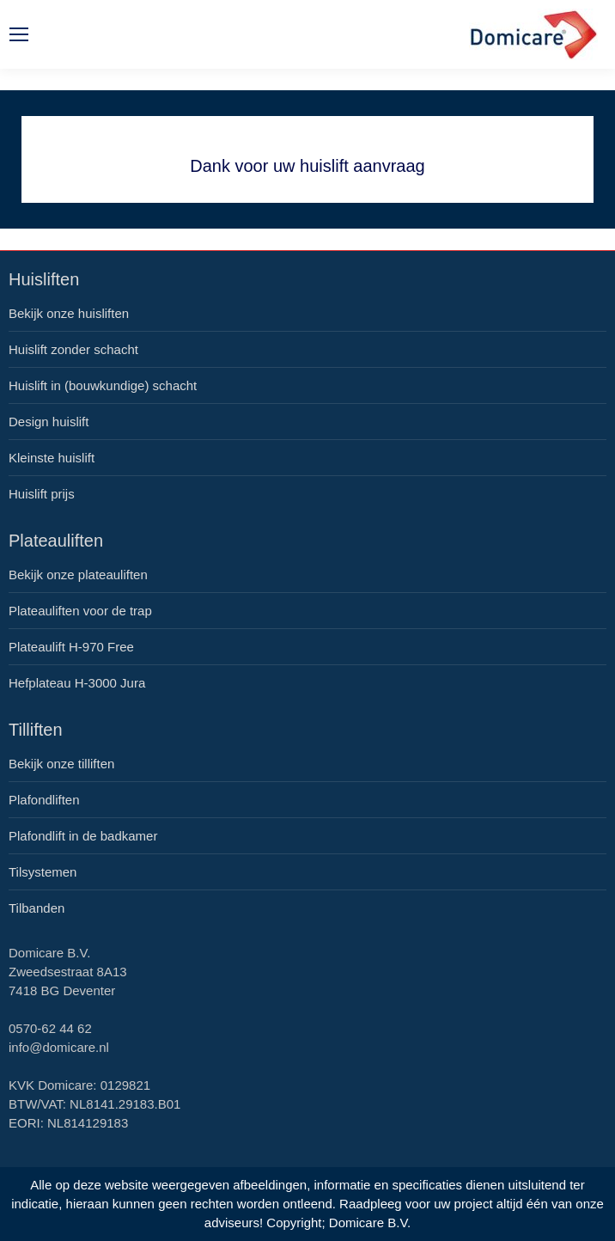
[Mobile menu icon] (19, 34)
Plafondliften (44, 799)
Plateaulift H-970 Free (71, 646)
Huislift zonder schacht (73, 349)
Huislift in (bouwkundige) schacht (103, 385)
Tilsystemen (42, 872)
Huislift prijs (42, 493)
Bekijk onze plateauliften (78, 574)
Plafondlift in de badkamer (83, 835)
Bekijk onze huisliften (69, 313)
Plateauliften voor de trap (80, 610)
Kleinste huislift (51, 457)
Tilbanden (36, 908)
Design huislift (48, 421)
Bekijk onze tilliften (61, 763)
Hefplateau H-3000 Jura (77, 683)
